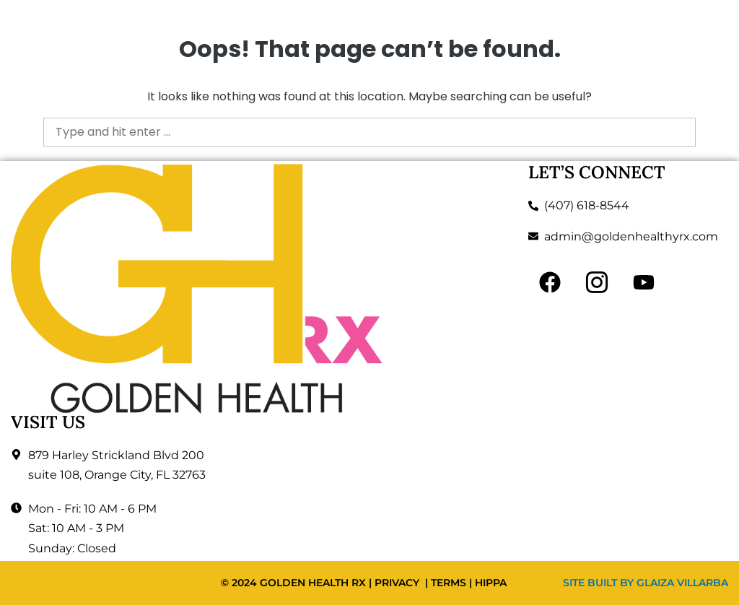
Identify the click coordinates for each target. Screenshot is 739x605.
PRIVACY (397, 582)
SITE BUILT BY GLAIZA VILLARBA (645, 582)
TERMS (448, 582)
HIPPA (491, 582)
